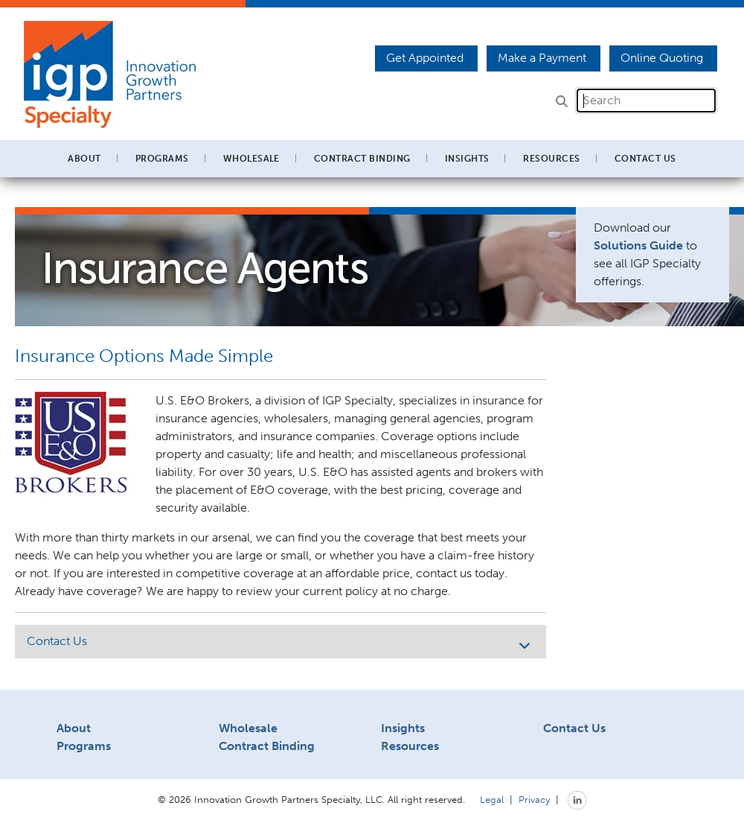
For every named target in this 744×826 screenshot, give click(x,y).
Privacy (534, 799)
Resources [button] (551, 158)
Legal (492, 799)
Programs (84, 746)
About (74, 728)
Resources (410, 746)
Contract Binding (362, 158)
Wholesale (248, 728)
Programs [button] (162, 158)
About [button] (84, 158)
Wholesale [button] (251, 158)
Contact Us (645, 158)
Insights (467, 158)
